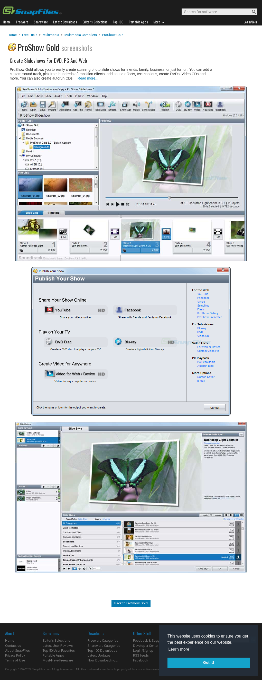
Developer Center (145, 646)
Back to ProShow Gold (131, 603)
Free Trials (29, 35)
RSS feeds (141, 655)
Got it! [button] (208, 662)
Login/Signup (143, 650)
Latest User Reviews (58, 646)
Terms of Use (15, 660)
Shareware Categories (104, 646)
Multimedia (51, 35)
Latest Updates (99, 655)
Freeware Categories (103, 640)
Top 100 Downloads (102, 650)
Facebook (140, 660)
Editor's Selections (56, 640)
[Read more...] (88, 78)
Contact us (13, 646)
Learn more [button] (178, 649)
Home (12, 35)
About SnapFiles (17, 650)
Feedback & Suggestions (152, 640)
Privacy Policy (15, 655)
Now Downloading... (103, 660)
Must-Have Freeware (58, 660)
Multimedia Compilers (80, 35)
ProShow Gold (113, 35)
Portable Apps (53, 655)
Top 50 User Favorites (59, 650)
